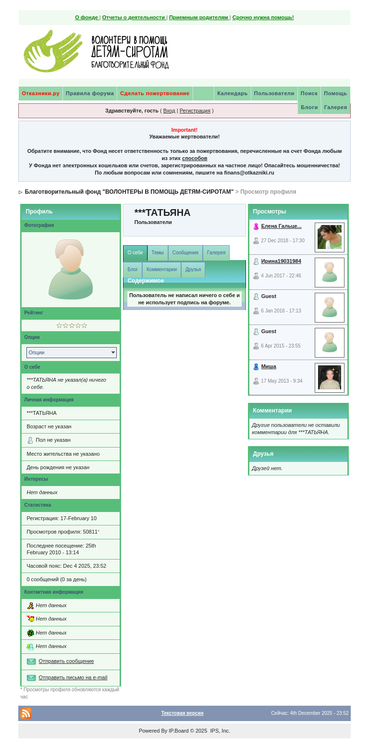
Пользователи (274, 93)
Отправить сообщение (66, 661)
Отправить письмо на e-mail (72, 677)
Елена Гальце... (281, 226)
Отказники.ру (41, 93)
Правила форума (90, 93)
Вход (169, 110)
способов (194, 158)
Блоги (309, 107)
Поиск (309, 93)
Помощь (335, 93)
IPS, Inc (219, 731)
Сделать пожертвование (154, 93)
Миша (268, 366)
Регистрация (195, 110)
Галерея (335, 107)
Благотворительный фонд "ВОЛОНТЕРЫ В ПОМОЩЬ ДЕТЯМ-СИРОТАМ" (129, 191)
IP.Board (178, 731)
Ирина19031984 (281, 261)
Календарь (232, 93)
